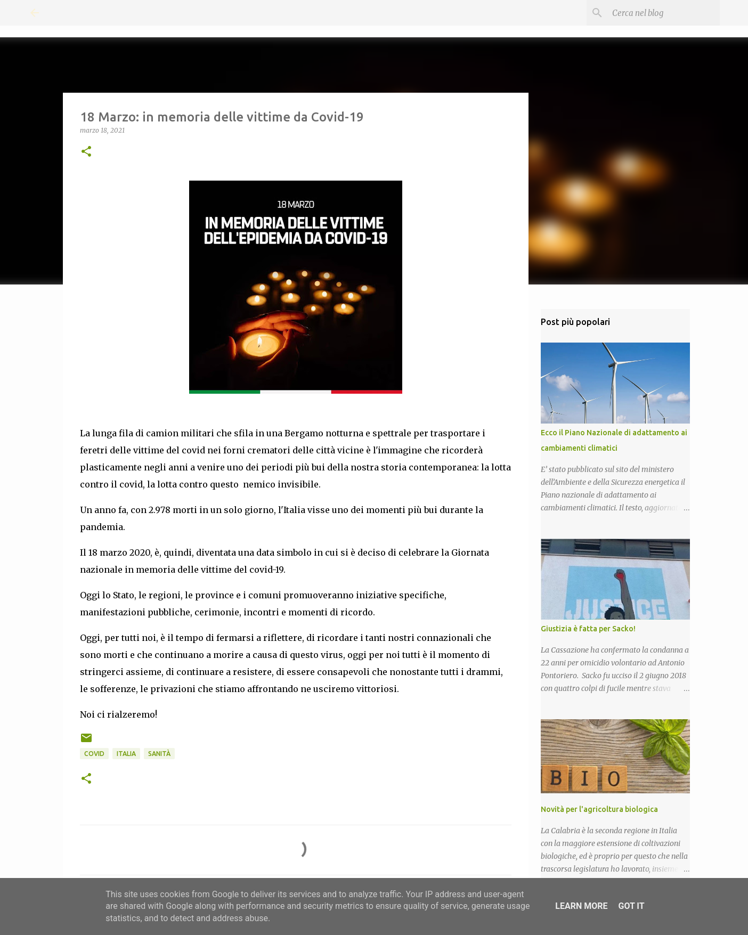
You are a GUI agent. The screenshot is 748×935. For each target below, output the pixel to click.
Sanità (159, 753)
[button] (86, 152)
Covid (94, 753)
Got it (631, 906)
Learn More (581, 906)
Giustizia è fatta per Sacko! (588, 628)
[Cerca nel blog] (664, 13)
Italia (126, 753)
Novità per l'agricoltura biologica (599, 809)
